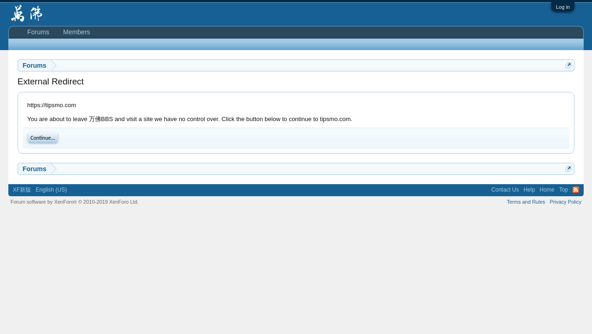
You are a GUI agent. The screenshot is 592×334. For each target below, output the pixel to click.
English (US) (51, 189)
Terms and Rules (526, 202)
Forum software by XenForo (75, 202)
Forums (38, 32)
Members (76, 32)
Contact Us (505, 189)
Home (547, 189)
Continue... (43, 138)
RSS (576, 189)
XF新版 (22, 189)
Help (529, 189)
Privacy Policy (565, 202)
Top (563, 189)
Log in (563, 7)
